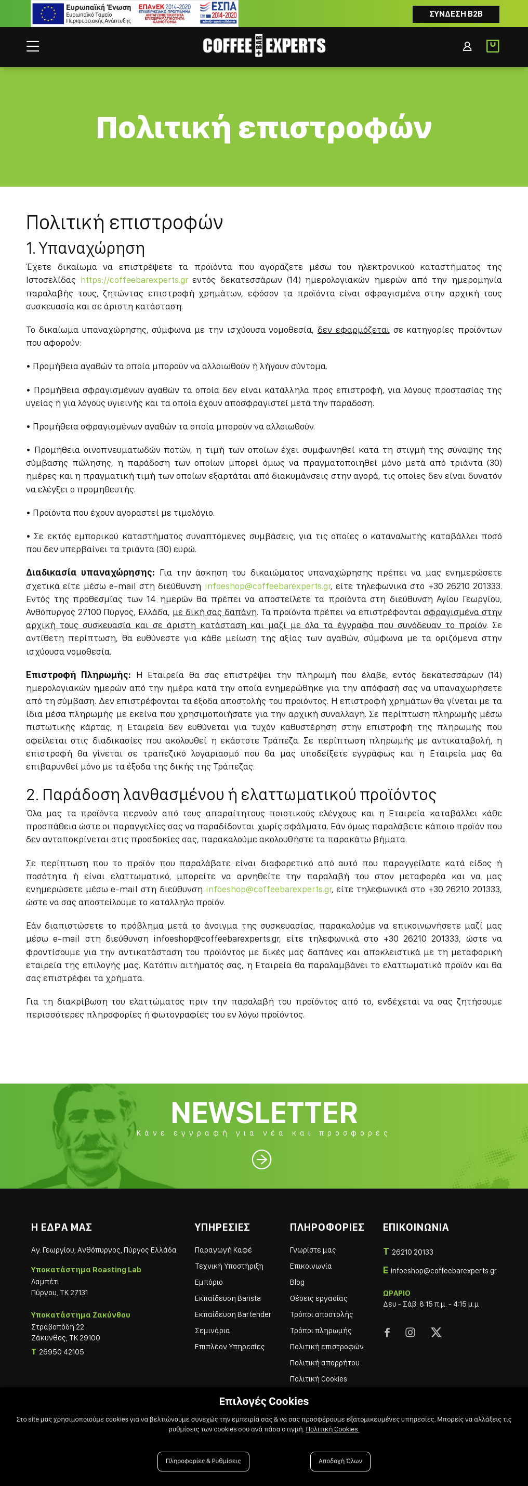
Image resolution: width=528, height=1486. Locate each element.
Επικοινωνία (311, 1266)
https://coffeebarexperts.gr (134, 279)
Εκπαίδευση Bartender (233, 1314)
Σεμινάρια (212, 1330)
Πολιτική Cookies (318, 1379)
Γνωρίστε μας (313, 1250)
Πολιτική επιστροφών (327, 1346)
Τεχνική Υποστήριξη (229, 1266)
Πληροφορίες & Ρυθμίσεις (203, 1461)
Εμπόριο (209, 1282)
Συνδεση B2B (456, 14)
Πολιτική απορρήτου (325, 1362)
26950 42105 (61, 1352)
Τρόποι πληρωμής (321, 1330)
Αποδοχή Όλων (340, 1461)
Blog (297, 1282)
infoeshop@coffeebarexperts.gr (268, 585)
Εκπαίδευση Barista (228, 1298)
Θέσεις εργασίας (319, 1298)
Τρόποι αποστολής (321, 1314)
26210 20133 (412, 1252)
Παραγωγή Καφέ (223, 1250)
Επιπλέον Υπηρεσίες (230, 1346)
